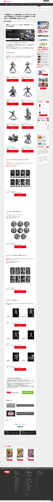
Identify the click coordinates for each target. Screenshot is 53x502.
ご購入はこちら (9, 461)
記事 (44, 150)
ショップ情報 (40, 476)
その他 (16, 493)
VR (15, 492)
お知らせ (30, 2)
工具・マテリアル (17, 485)
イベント (16, 486)
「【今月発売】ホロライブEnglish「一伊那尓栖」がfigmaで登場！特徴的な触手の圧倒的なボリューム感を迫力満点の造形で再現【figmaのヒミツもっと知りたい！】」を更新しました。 (43, 154)
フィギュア (16, 483)
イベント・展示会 (29, 481)
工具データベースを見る (43, 116)
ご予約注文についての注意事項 (16, 385)
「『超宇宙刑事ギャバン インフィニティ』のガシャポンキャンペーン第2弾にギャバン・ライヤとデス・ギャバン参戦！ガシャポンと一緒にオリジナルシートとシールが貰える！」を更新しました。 (43, 161)
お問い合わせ (33, 2)
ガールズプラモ (17, 481)
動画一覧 (28, 485)
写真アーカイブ (29, 480)
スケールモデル (17, 482)
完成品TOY (16, 484)
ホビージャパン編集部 (29, 483)
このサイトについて (38, 2)
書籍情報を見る (43, 89)
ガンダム (16, 479)
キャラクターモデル (17, 480)
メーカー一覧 (28, 478)
